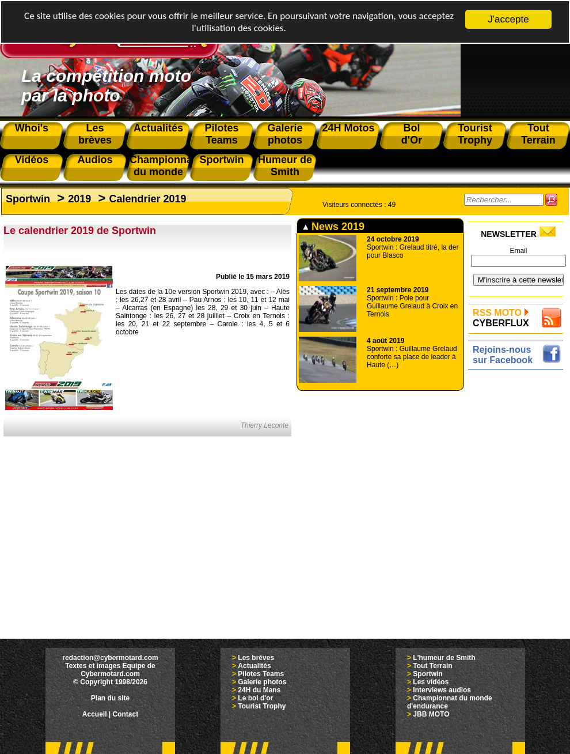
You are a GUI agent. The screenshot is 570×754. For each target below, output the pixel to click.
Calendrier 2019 (147, 199)
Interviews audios (442, 690)
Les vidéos (431, 682)
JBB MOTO (431, 714)
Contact (126, 714)
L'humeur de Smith (444, 658)
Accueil (94, 714)
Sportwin (28, 199)
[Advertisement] (518, 546)
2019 (79, 199)
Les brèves (256, 658)
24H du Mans (259, 690)
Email (518, 251)
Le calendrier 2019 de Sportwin (79, 230)
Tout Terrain (432, 666)
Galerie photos (262, 682)
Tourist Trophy (262, 706)
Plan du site (110, 698)
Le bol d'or (255, 698)
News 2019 (333, 226)
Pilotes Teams (261, 674)
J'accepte (508, 19)
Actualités (254, 666)
